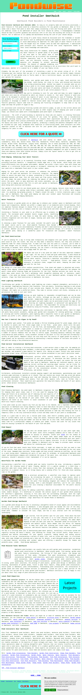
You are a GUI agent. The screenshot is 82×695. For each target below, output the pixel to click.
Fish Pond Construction (10, 661)
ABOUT (64, 11)
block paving (31, 617)
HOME (55, 11)
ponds (63, 434)
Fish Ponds (24, 659)
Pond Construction (8, 657)
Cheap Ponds (36, 663)
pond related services (28, 568)
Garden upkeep (75, 617)
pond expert (48, 112)
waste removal (18, 619)
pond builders (7, 147)
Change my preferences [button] (62, 690)
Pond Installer (74, 657)
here (67, 650)
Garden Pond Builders (51, 663)
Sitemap (2, 681)
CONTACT (70, 11)
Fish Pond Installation (58, 657)
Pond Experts (25, 681)
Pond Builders (32, 653)
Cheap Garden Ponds (61, 659)
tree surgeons (54, 623)
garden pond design (58, 563)
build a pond (73, 615)
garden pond (39, 80)
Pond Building (32, 657)
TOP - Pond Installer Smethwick (13, 668)
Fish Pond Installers (29, 661)
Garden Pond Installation (16, 653)
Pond (3, 140)
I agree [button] (47, 690)
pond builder (65, 121)
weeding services (71, 619)
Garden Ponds (36, 655)
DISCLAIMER (77, 11)
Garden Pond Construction (48, 653)
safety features (26, 56)
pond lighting (34, 310)
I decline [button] (53, 690)
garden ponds (40, 559)
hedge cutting (75, 623)
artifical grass (53, 617)
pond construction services (35, 572)
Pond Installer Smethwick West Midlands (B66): (19, 25)
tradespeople (24, 625)
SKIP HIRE (33, 623)
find (7, 632)
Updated (19, 681)
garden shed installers (10, 623)
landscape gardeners (44, 619)
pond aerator (49, 347)
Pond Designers (74, 655)
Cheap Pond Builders (67, 653)
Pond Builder (21, 657)
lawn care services (40, 621)
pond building (27, 115)
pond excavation (21, 559)
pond (49, 71)
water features (44, 644)
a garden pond (51, 640)
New (15, 681)
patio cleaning (64, 621)
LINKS (59, 11)
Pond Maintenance (56, 661)
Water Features (48, 655)
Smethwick (34, 140)
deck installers (16, 621)
